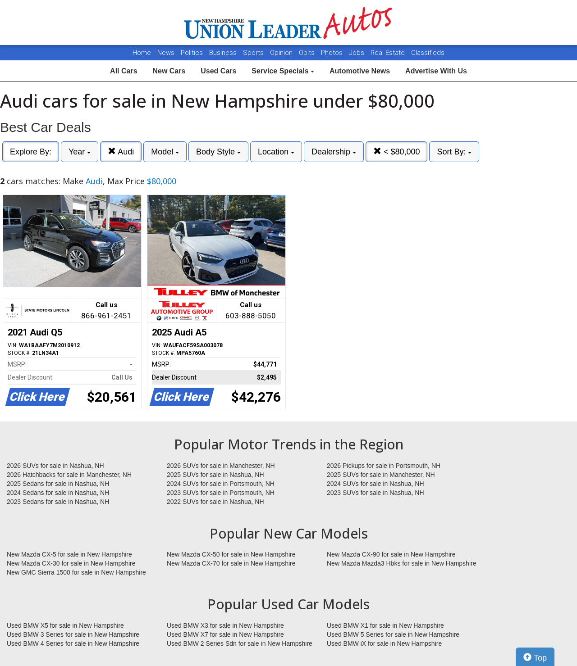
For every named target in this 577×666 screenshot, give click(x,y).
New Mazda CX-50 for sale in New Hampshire (231, 554)
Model (165, 151)
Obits (307, 53)
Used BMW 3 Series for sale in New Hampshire (73, 634)
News (165, 53)
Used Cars (218, 71)
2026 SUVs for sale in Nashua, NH (55, 465)
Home (142, 53)
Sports (254, 53)
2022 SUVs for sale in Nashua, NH (215, 501)
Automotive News (360, 71)
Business (223, 53)
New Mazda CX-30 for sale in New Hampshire (71, 563)
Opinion (282, 53)
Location (276, 151)
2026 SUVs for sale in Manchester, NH (221, 465)
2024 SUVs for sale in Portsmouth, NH (221, 483)
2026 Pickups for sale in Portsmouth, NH (383, 465)
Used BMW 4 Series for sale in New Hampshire (73, 643)
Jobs (357, 53)
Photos (332, 53)
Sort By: (454, 151)
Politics (192, 53)
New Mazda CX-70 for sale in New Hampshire (231, 563)
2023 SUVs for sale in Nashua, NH (375, 492)
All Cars (123, 71)
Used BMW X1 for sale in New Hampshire (385, 625)
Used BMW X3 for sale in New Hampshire (225, 625)
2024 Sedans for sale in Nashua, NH (58, 492)
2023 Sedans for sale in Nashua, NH (58, 501)
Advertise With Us (436, 71)
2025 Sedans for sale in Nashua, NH (58, 483)
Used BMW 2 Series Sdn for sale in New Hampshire (239, 643)
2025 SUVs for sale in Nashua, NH (215, 474)
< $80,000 (396, 151)
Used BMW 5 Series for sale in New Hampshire (393, 634)
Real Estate (389, 53)
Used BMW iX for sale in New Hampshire (384, 643)
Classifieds (427, 53)
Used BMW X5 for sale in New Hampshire (65, 625)
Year (80, 151)
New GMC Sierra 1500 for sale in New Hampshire (76, 572)
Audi (121, 151)
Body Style (218, 151)
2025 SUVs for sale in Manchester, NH (381, 474)
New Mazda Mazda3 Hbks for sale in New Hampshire (401, 563)
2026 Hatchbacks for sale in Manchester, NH (69, 474)
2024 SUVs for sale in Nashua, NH (375, 483)
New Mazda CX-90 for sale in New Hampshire (391, 554)
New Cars (168, 71)
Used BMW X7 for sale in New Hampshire (225, 634)
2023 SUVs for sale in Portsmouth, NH (221, 492)
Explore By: (30, 151)
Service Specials (283, 71)
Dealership (333, 151)
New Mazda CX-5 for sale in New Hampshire (69, 554)
